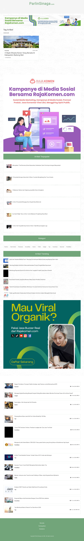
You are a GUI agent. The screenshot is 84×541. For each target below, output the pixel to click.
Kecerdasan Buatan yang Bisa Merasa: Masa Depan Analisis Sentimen (27, 279)
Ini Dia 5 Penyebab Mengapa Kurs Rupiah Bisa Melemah (26, 202)
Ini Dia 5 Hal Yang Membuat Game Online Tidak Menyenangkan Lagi (29, 225)
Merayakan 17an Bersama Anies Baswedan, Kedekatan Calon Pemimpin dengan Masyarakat (36, 165)
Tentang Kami (42, 526)
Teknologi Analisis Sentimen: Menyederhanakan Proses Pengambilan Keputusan (30, 265)
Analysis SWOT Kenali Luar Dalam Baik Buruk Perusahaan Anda (30, 487)
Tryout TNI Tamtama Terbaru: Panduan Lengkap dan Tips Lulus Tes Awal (33, 427)
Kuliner (34, 246)
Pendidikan (68, 246)
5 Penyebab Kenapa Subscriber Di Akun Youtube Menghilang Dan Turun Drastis (32, 177)
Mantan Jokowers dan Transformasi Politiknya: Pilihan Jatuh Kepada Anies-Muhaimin (36, 475)
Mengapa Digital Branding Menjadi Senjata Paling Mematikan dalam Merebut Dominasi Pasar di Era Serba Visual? (43, 393)
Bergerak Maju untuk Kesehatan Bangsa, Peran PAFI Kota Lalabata (31, 498)
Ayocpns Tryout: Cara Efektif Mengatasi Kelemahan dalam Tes (30, 465)
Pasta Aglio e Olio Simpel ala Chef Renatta (25, 402)
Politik (39, 246)
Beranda (42, 523)
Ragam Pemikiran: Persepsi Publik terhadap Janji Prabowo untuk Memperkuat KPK (35, 384)
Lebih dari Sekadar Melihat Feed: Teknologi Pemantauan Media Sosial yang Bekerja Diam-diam (33, 259)
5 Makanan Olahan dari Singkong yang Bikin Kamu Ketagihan (28, 190)
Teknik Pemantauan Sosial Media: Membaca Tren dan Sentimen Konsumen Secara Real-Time (33, 287)
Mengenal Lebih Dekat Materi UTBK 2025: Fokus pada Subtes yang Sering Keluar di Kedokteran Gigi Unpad (41, 442)
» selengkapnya (8, 57)
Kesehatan (55, 246)
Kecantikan (27, 246)
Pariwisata (7, 50)
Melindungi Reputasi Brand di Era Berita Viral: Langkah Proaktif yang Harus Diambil (30, 270)
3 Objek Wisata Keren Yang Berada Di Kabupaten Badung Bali (20, 54)
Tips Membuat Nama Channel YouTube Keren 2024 (27, 507)
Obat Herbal (13, 246)
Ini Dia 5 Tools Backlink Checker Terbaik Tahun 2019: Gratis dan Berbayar (33, 455)
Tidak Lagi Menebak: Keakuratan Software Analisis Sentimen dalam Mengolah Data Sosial (32, 293)
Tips (49, 246)
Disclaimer (42, 529)
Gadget (44, 246)
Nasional (62, 246)
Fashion (6, 246)
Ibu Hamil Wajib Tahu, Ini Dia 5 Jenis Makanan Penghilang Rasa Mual (29, 214)
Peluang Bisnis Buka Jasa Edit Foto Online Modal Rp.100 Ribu (30, 416)
